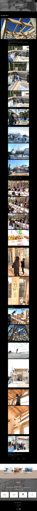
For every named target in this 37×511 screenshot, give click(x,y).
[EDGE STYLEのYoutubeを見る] (19, 508)
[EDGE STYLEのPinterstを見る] (18, 508)
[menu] (36, 1)
